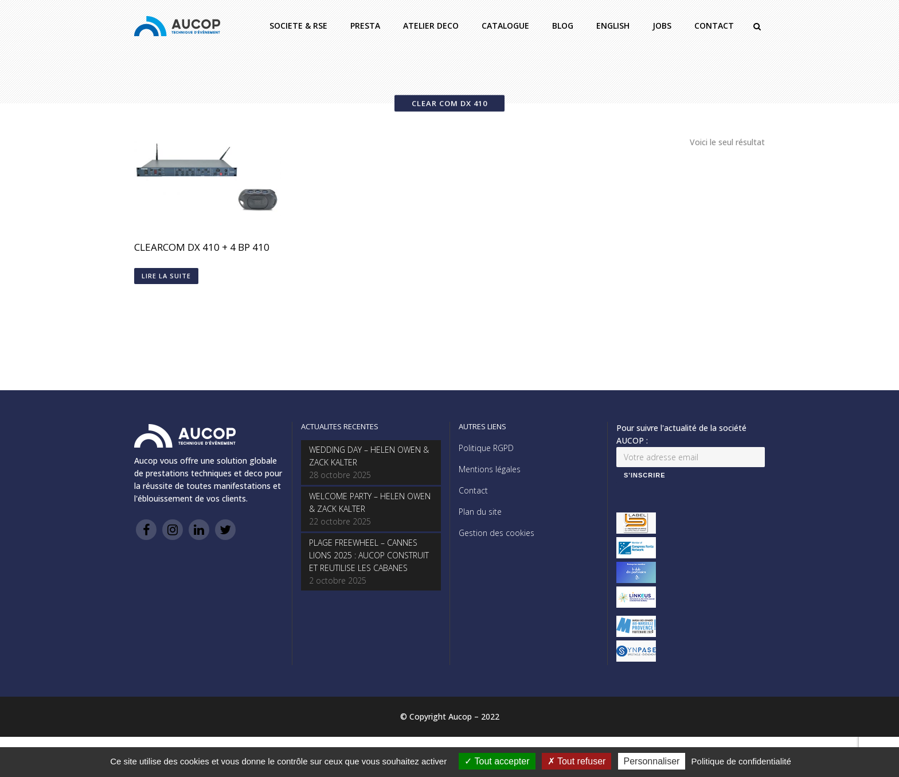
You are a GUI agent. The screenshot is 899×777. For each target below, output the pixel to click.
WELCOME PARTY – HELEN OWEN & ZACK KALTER (370, 502)
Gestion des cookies (496, 532)
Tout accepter (496, 761)
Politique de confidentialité (741, 761)
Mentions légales (490, 469)
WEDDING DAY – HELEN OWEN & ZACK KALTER (369, 456)
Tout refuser (577, 761)
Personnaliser (652, 761)
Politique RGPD (486, 447)
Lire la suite (166, 275)
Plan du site (480, 511)
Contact (473, 490)
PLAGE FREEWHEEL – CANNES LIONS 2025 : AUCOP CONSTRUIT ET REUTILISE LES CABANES (369, 555)
